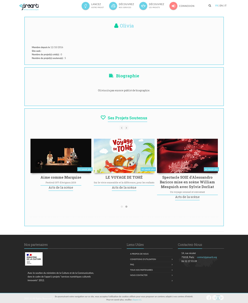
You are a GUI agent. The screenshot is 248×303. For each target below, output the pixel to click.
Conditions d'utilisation (143, 259)
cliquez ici (136, 299)
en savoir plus (85, 169)
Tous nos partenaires (141, 270)
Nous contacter (139, 275)
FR (216, 5)
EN (221, 5)
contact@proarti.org (207, 257)
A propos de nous (139, 254)
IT (225, 5)
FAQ (132, 264)
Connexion (182, 6)
